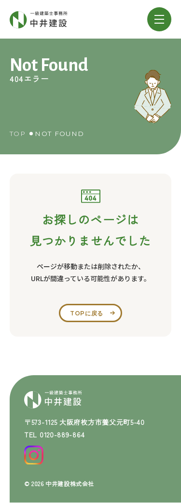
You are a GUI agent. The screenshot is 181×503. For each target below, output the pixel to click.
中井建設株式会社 (69, 483)
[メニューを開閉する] (159, 19)
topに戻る (86, 313)
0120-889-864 (62, 434)
